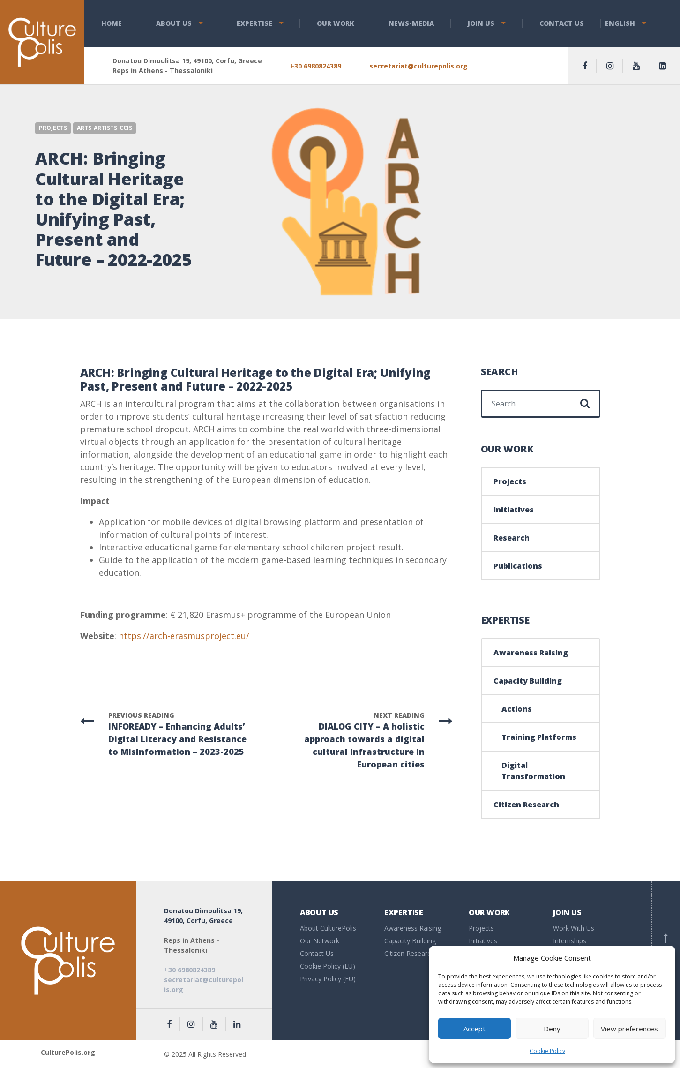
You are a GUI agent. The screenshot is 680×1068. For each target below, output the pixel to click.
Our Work (335, 23)
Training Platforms (538, 737)
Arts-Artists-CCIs (104, 128)
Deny (552, 1028)
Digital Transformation (533, 771)
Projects (53, 128)
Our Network (319, 940)
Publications (517, 566)
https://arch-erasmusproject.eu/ (184, 635)
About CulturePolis (328, 928)
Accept (474, 1028)
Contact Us (561, 23)
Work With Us (573, 928)
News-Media (411, 23)
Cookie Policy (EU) (327, 966)
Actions (516, 709)
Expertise (254, 23)
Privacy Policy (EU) (328, 978)
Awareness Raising (530, 652)
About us (174, 23)
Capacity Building (527, 681)
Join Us (481, 23)
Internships (569, 940)
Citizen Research (526, 804)
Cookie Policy (547, 1051)
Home (111, 23)
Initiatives (513, 509)
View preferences (629, 1028)
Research (511, 538)
